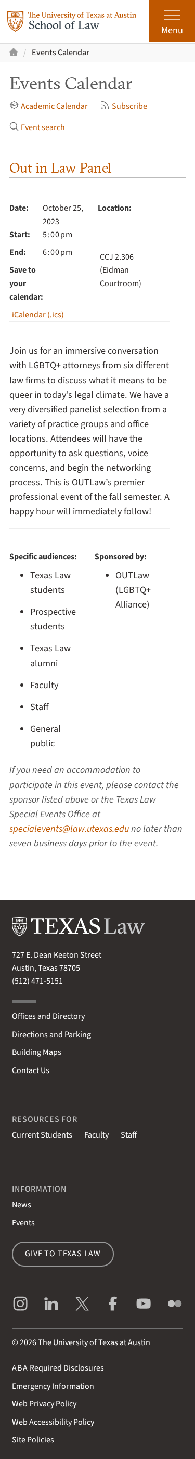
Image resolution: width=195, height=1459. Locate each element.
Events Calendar (60, 52)
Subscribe (123, 106)
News (21, 1204)
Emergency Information (53, 1386)
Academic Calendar (48, 106)
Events (23, 1223)
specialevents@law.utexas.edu (69, 828)
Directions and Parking (51, 1034)
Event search (37, 127)
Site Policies (33, 1439)
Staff (129, 1135)
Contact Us (30, 1070)
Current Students (42, 1135)
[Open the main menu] (172, 21)
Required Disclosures (58, 1368)
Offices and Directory (48, 1016)
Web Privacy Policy (44, 1404)
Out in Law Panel (60, 167)
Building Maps (36, 1052)
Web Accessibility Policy (53, 1422)
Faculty (96, 1135)
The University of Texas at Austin (94, 1342)
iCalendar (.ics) (38, 314)
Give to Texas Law (63, 1253)
